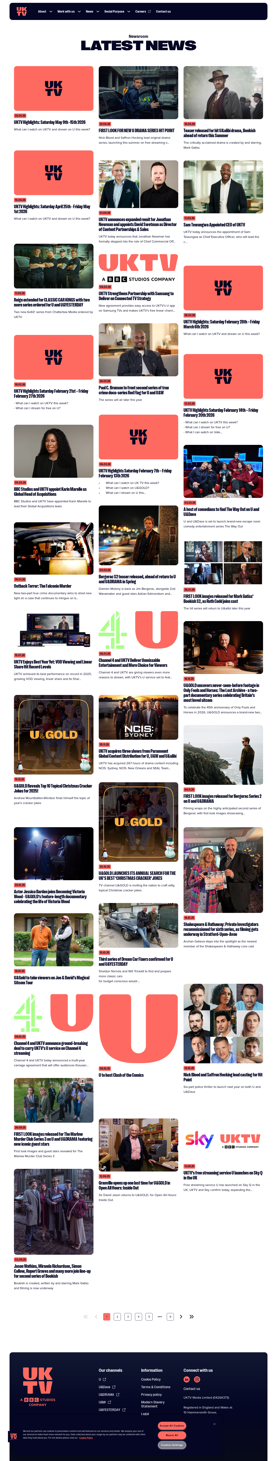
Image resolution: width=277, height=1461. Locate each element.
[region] (118, 1435)
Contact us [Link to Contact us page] (163, 11)
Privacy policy (151, 1395)
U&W (105, 1402)
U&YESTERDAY (112, 1410)
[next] (181, 1316)
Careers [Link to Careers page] (143, 11)
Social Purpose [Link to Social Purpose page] (114, 11)
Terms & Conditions (155, 1387)
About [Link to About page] (42, 11)
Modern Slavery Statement (152, 1404)
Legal (145, 1414)
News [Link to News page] (89, 11)
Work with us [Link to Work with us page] (66, 11)
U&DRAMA (109, 1395)
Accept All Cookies (172, 1426)
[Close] (214, 1424)
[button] (51, 11)
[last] (191, 1316)
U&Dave (107, 1387)
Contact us (192, 1389)
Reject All (172, 1435)
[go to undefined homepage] (37, 1387)
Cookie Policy (151, 1379)
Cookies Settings (172, 1445)
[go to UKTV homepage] (22, 11)
